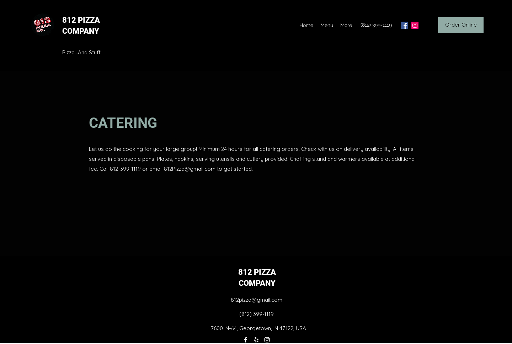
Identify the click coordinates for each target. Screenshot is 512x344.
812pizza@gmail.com (256, 299)
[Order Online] (461, 25)
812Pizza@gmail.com (189, 168)
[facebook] (404, 25)
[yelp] (256, 339)
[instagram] (414, 25)
